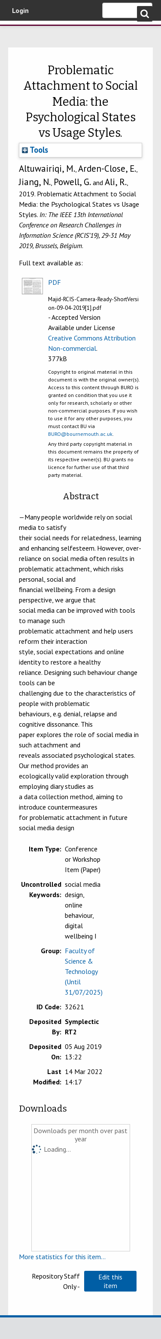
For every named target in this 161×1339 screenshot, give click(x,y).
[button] (110, 1281)
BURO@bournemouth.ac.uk (80, 434)
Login (20, 10)
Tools (35, 150)
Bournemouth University (19, 32)
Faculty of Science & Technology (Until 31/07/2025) (84, 971)
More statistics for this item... (62, 1256)
